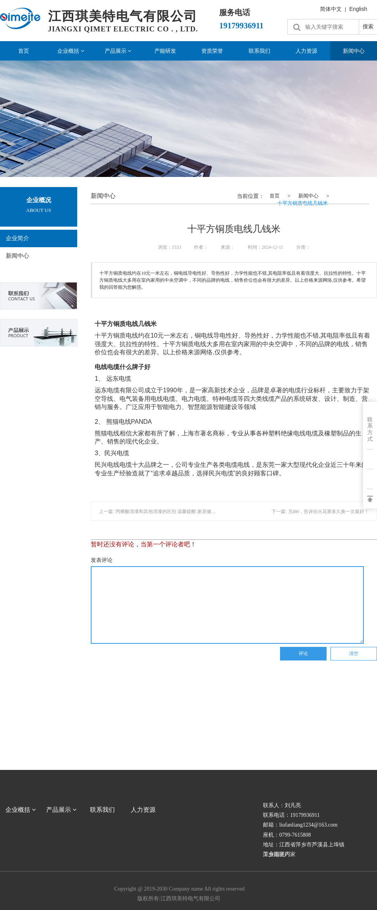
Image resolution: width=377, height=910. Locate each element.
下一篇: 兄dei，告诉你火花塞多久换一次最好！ (320, 511)
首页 (23, 51)
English (358, 9)
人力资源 (306, 51)
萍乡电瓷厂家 (279, 854)
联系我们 (259, 51)
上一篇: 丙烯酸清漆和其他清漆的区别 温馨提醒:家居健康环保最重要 (169, 511)
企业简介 (17, 238)
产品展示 (118, 51)
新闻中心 (17, 256)
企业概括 (70, 51)
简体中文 (331, 9)
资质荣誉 (212, 51)
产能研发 (165, 51)
